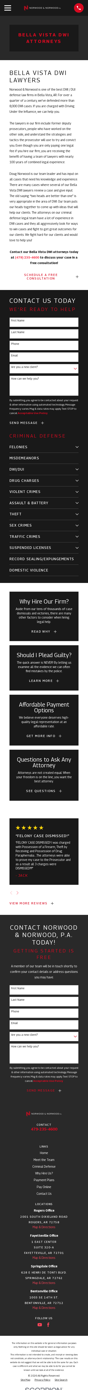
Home (44, 1153)
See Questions (41, 791)
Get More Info (40, 736)
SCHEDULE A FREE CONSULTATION (41, 276)
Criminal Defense (44, 1166)
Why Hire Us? (44, 1173)
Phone (15, 343)
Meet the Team (44, 1160)
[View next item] (17, 892)
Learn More (41, 681)
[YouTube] (40, 1325)
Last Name (18, 332)
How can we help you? (25, 378)
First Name (18, 320)
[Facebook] (48, 1325)
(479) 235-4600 (27, 257)
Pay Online (44, 1187)
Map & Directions (44, 1227)
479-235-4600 (44, 1129)
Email (14, 355)
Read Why (41, 631)
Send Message (23, 423)
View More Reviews (28, 903)
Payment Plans (44, 1180)
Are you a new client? (24, 367)
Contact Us (44, 1194)
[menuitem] (41, 447)
